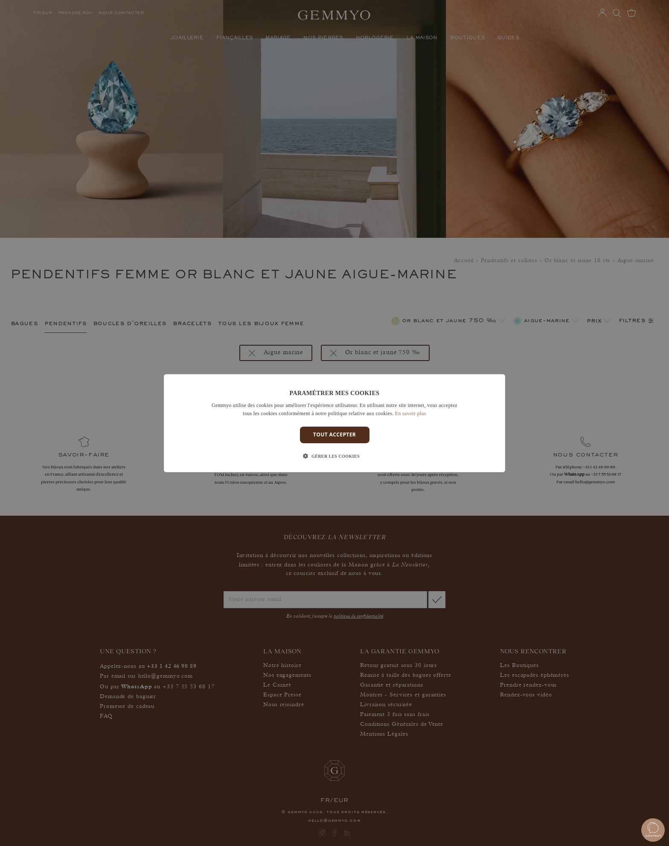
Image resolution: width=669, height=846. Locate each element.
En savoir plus (410, 413)
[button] (334, 456)
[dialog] (334, 423)
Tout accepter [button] (334, 434)
